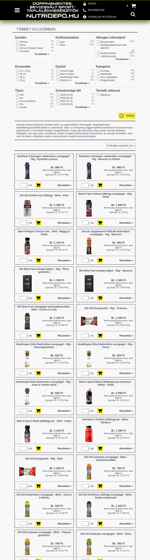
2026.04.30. (67, 94)
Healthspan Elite (69, 77)
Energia (105, 70)
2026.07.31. (67, 101)
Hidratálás (106, 73)
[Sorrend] (121, 145)
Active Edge (67, 70)
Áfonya (24, 41)
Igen (62, 41)
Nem (62, 44)
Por (22, 104)
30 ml (23, 73)
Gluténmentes (108, 53)
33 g (22, 77)
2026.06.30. (67, 97)
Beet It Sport (67, 73)
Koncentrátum (28, 101)
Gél (22, 94)
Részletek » (64, 185)
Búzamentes (108, 41)
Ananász (25, 51)
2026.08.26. (67, 104)
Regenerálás (108, 80)
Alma (23, 44)
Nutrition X (66, 80)
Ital (21, 97)
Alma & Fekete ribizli (31, 48)
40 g (22, 80)
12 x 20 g (25, 70)
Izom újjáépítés (109, 77)
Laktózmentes (108, 56)
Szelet (23, 107)
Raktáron (106, 94)
